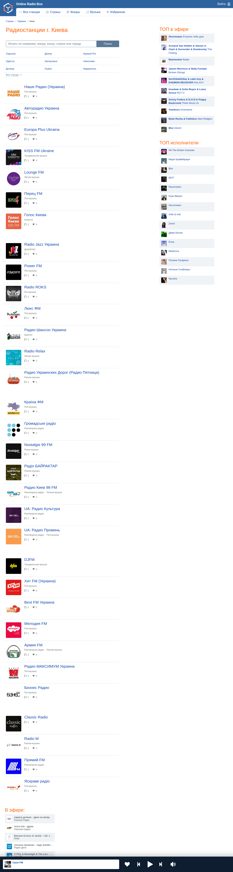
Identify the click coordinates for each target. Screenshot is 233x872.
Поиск (108, 43)
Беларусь (14, 842)
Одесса (10, 61)
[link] (8, 8)
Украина (59, 823)
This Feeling (153, 49)
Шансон (28, 336)
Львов (48, 68)
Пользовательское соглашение (48, 852)
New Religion (153, 118)
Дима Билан (138, 232)
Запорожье (51, 61)
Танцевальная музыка (35, 156)
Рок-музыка (30, 293)
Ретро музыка (31, 451)
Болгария (151, 829)
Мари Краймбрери (142, 159)
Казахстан (152, 823)
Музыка (95, 12)
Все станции (31, 12)
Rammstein (137, 186)
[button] (149, 864)
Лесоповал (137, 205)
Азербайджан (108, 842)
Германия (151, 842)
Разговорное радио (34, 430)
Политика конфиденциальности (84, 852)
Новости (28, 220)
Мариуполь (89, 68)
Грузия (59, 842)
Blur (133, 168)
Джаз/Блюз (30, 250)
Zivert (134, 223)
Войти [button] (221, 4)
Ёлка (134, 242)
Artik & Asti (137, 214)
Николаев (89, 61)
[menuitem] (29, 12)
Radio (141, 59)
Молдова (105, 823)
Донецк (10, 68)
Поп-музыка (30, 91)
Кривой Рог (89, 53)
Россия (13, 823)
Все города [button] (12, 74)
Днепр (48, 53)
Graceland (143, 109)
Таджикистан (62, 829)
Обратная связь (112, 852)
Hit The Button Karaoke (144, 150)
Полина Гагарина (141, 260)
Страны (55, 12)
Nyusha (135, 278)
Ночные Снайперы (142, 269)
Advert (137, 128)
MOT (134, 177)
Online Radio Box (29, 4)
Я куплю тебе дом (148, 36)
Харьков (10, 53)
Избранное (117, 12)
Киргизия (14, 829)
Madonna (136, 251)
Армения (105, 829)
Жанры (75, 12)
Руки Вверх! (138, 196)
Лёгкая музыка (31, 177)
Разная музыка (32, 379)
